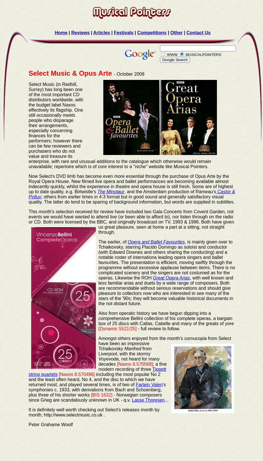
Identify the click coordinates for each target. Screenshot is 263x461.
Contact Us (198, 32)
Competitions (152, 32)
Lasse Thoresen (148, 400)
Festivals (123, 32)
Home (61, 32)
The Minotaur (110, 191)
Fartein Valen (149, 384)
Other (176, 32)
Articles (101, 32)
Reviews (80, 32)
